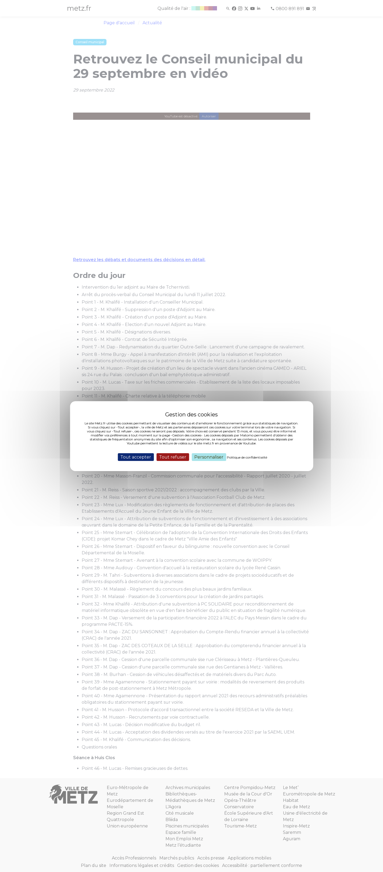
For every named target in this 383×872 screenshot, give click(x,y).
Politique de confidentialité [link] (247, 457)
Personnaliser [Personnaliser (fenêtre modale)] (208, 456)
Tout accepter (135, 456)
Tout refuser (172, 456)
